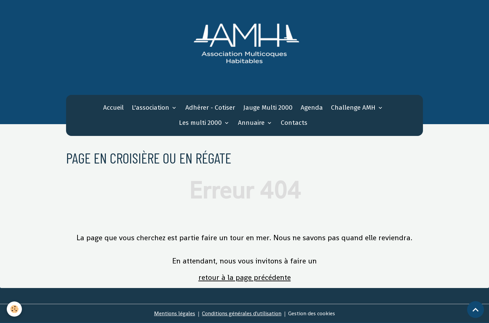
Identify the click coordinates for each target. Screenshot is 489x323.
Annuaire (252, 123)
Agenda (312, 107)
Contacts (294, 123)
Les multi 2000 (201, 123)
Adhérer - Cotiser (210, 107)
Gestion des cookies (311, 313)
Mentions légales (174, 313)
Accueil (113, 107)
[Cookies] (14, 309)
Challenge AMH (354, 107)
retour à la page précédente (244, 277)
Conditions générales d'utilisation (241, 313)
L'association (151, 107)
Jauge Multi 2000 (268, 107)
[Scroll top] (475, 309)
